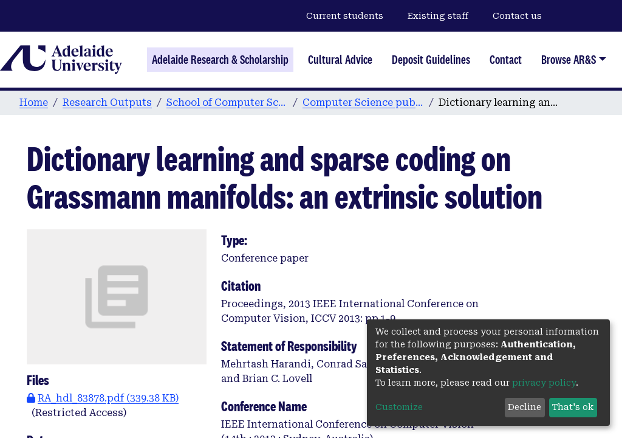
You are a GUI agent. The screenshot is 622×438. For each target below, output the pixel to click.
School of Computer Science (227, 102)
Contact (506, 59)
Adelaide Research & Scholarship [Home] (220, 59)
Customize (399, 407)
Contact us (517, 16)
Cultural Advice (340, 59)
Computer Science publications (363, 102)
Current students (344, 16)
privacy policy (544, 383)
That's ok (572, 407)
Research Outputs (107, 102)
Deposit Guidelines (431, 59)
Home (33, 102)
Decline (524, 407)
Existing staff (438, 16)
